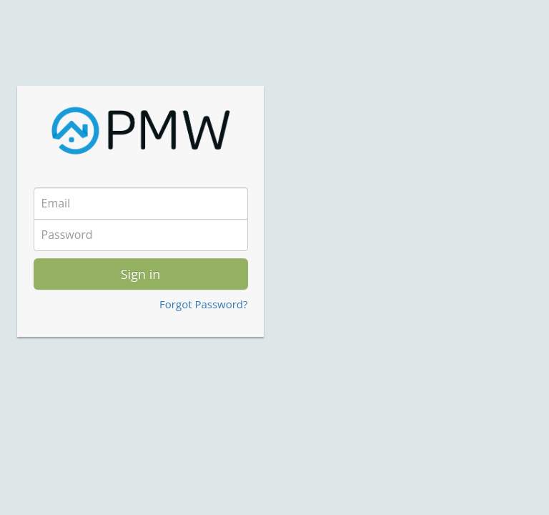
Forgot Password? (203, 304)
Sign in (141, 274)
